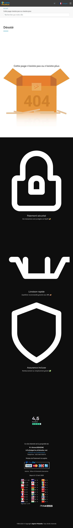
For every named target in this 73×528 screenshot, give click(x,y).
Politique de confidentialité (36, 452)
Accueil (5, 8)
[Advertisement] (36, 50)
